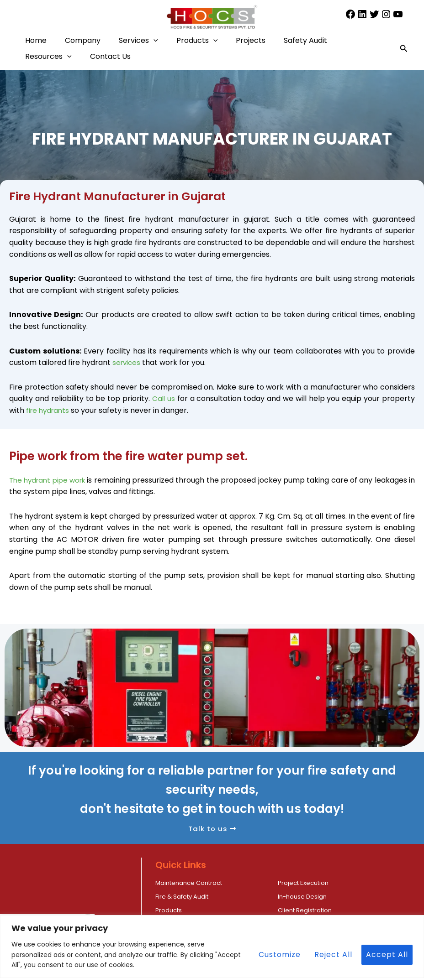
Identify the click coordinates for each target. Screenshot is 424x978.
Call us (163, 398)
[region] (212, 946)
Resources (124, 56)
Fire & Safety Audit (366, 882)
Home (40, 40)
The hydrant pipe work (50, 480)
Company (96, 40)
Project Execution (275, 882)
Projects (292, 40)
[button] (176, 40)
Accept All (387, 954)
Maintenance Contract (196, 882)
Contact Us (195, 56)
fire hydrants (49, 410)
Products (229, 40)
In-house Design (184, 896)
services (127, 362)
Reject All (333, 954)
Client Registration (367, 896)
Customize (280, 954)
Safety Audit (51, 56)
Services (161, 40)
